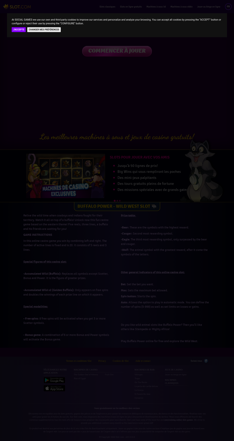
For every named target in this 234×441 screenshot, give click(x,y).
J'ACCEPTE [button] (18, 29)
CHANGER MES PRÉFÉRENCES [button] (44, 29)
